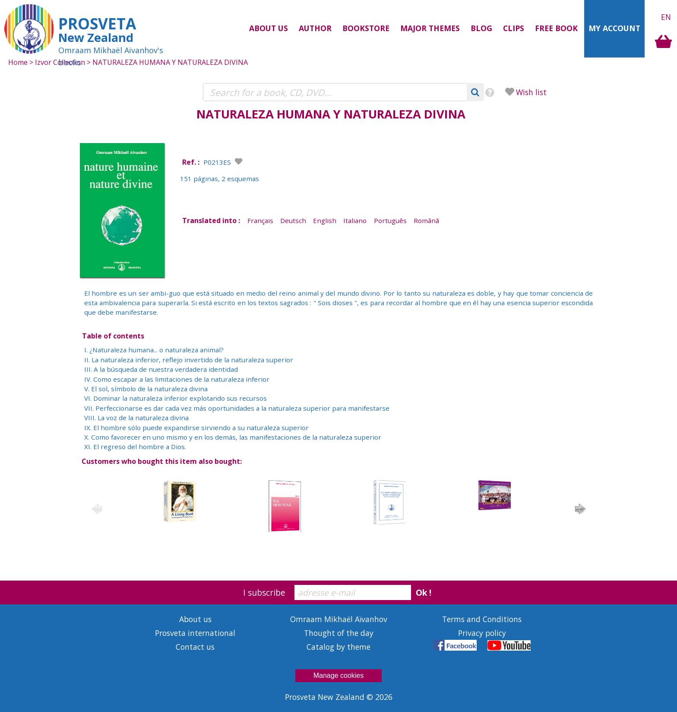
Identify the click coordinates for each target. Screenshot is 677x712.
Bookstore (365, 28)
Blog (481, 28)
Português (390, 220)
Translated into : (211, 220)
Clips (513, 28)
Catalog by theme (338, 647)
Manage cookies (338, 675)
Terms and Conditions (482, 619)
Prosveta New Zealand (326, 697)
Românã (426, 220)
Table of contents (113, 336)
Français (260, 220)
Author (315, 28)
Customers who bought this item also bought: (162, 461)
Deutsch (293, 220)
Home (18, 62)
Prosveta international (195, 633)
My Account (614, 28)
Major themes (430, 28)
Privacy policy (482, 633)
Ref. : (190, 162)
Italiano (355, 220)
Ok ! (423, 592)
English (324, 220)
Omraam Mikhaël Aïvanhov (338, 619)
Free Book (556, 28)
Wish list (531, 92)
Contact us (195, 647)
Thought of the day (338, 633)
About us (268, 28)
